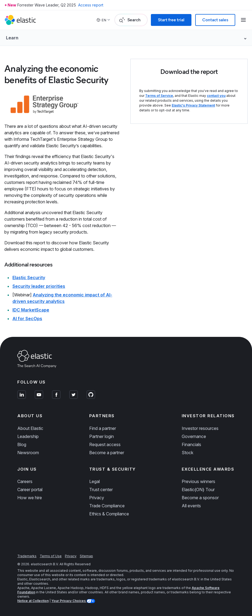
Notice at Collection (33, 601)
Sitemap (86, 556)
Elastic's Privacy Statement (193, 105)
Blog (21, 444)
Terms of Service (159, 96)
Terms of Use (51, 556)
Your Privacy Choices (69, 601)
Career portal (29, 489)
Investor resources (200, 428)
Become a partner (106, 452)
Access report (90, 5)
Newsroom (28, 452)
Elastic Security (28, 277)
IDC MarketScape (30, 310)
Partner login (101, 436)
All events (191, 505)
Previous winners (198, 481)
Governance (194, 436)
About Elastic (30, 428)
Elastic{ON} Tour (198, 489)
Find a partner (102, 428)
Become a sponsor (200, 497)
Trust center (101, 489)
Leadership (28, 436)
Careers (24, 481)
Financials (191, 444)
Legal (94, 481)
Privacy (96, 497)
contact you (216, 96)
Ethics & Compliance (109, 513)
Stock (187, 452)
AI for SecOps (27, 318)
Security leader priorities (38, 286)
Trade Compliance (107, 505)
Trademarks (27, 556)
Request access (105, 444)
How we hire (29, 497)
